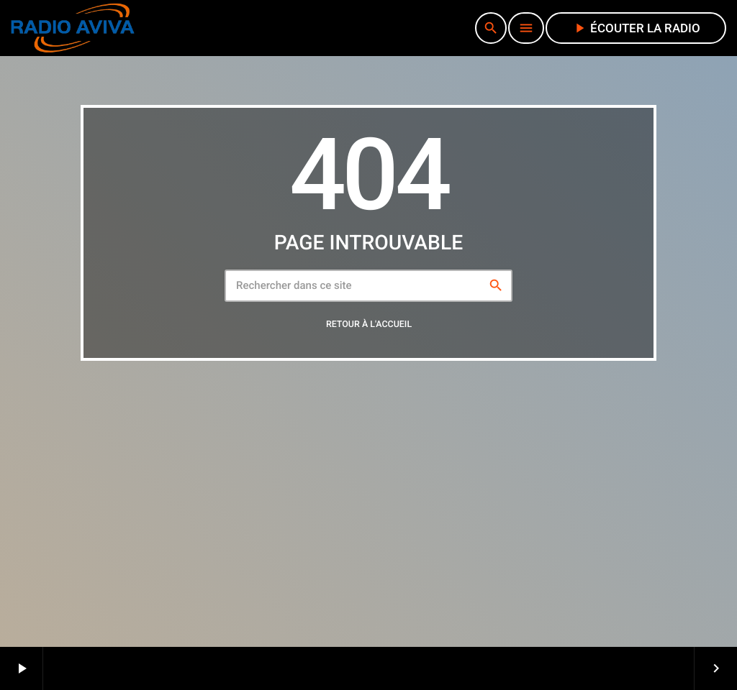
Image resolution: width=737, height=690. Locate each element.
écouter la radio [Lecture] (635, 28)
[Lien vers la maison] (73, 28)
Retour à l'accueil (369, 325)
